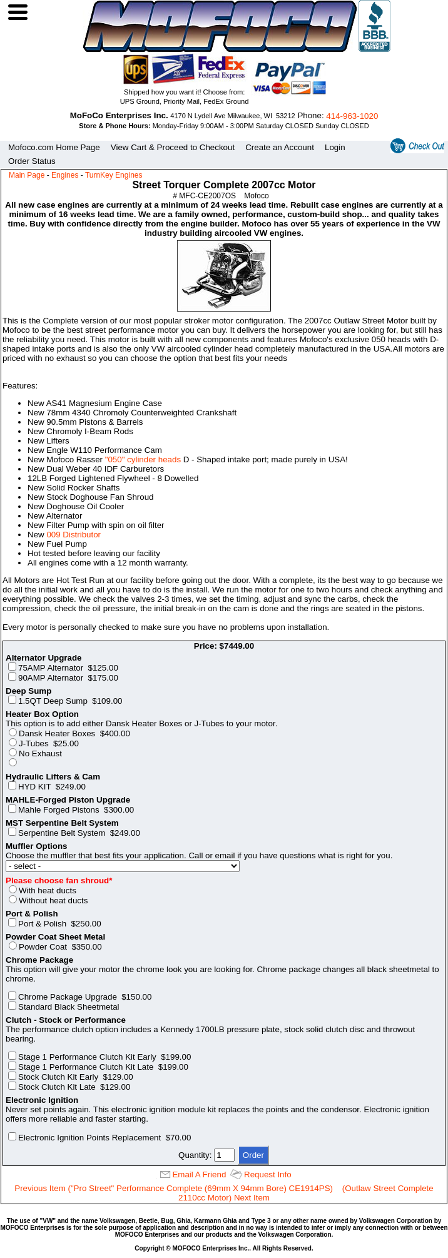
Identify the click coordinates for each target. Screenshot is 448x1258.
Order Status (32, 161)
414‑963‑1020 (352, 116)
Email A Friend (199, 1174)
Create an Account (279, 147)
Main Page (26, 175)
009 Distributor (73, 534)
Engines (64, 175)
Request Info (268, 1174)
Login (335, 147)
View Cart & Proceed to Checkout (173, 147)
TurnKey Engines (114, 175)
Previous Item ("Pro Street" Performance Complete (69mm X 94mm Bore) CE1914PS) (173, 1188)
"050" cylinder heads (143, 459)
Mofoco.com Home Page (54, 147)
